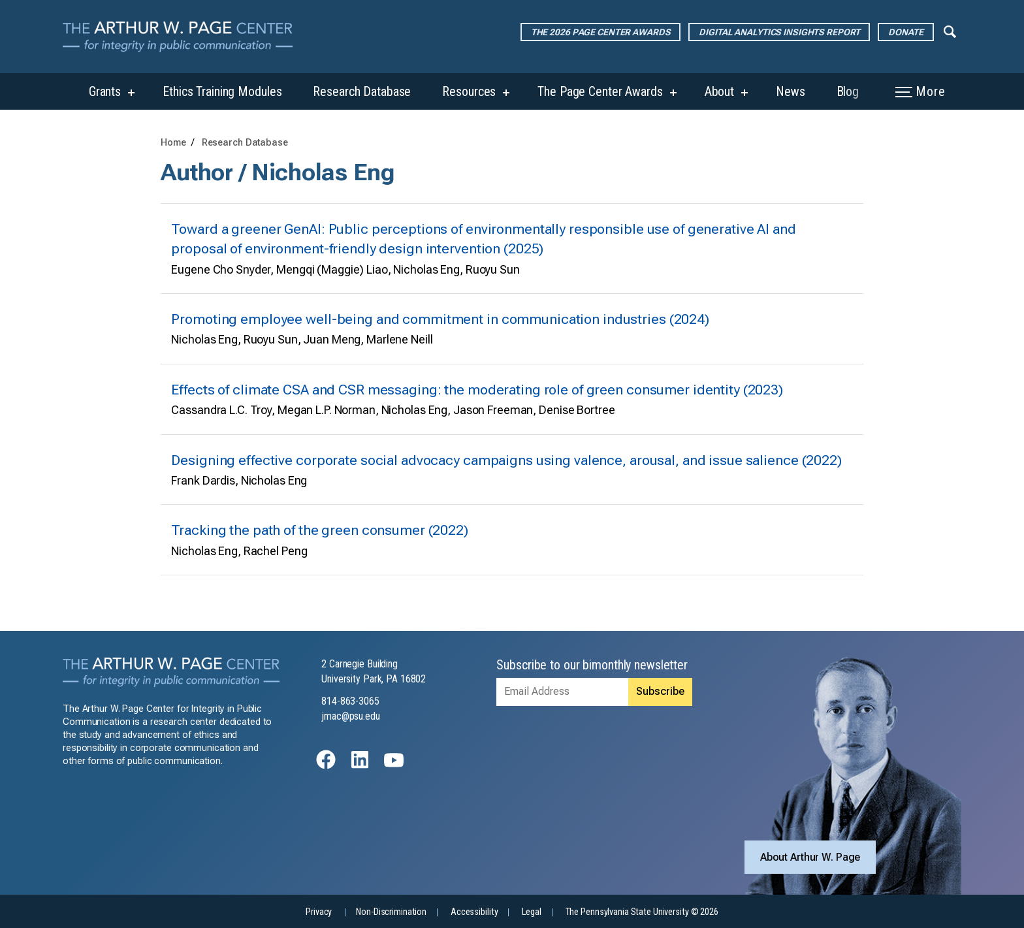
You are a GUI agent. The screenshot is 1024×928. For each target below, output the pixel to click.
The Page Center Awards (599, 91)
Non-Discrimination (391, 912)
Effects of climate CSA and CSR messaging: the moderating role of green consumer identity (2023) (477, 389)
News (790, 91)
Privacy (319, 912)
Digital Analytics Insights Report (779, 32)
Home (173, 142)
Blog (848, 91)
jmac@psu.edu (350, 716)
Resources (469, 91)
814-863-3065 (350, 701)
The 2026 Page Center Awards (601, 32)
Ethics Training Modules (222, 91)
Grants (105, 91)
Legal (531, 912)
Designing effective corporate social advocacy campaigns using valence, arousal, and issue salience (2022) (506, 460)
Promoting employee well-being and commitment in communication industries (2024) (440, 319)
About (719, 91)
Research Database (362, 91)
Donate (905, 32)
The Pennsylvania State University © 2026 (642, 912)
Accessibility (474, 912)
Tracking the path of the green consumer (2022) (319, 530)
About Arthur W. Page (810, 857)
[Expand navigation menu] (949, 30)
